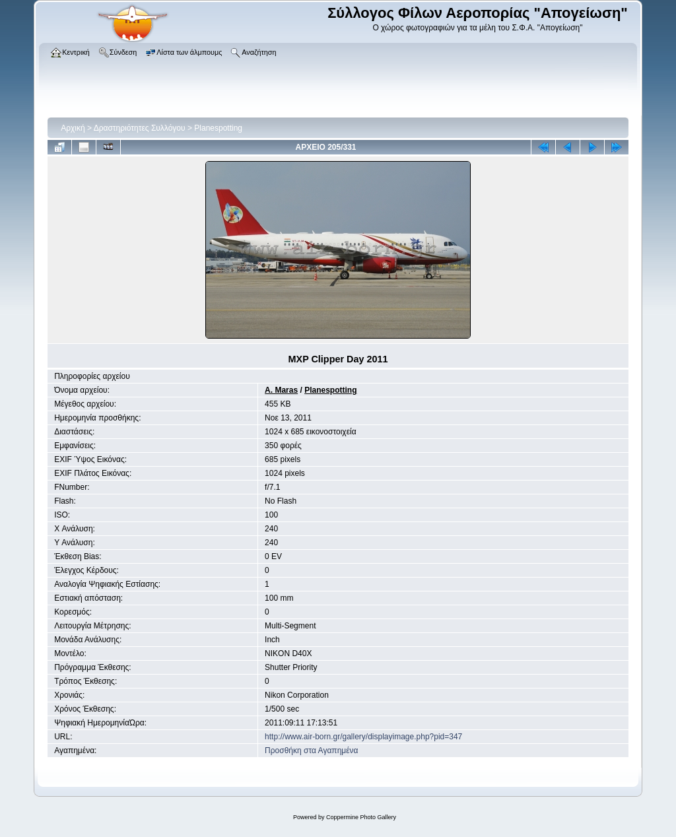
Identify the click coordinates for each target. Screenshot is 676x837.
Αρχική (72, 128)
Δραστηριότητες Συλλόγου (140, 128)
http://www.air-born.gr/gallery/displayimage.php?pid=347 (363, 736)
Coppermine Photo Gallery (361, 817)
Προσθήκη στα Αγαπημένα (311, 750)
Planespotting (218, 128)
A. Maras (281, 390)
